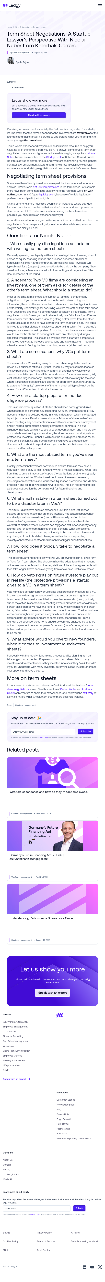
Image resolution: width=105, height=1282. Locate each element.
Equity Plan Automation (15, 1021)
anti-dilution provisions (46, 186)
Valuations (8, 1046)
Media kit (8, 1179)
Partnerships (63, 1128)
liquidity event (47, 194)
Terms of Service (46, 1241)
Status (6, 1232)
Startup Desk (54, 157)
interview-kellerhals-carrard (34, 27)
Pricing (6, 1169)
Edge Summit (64, 1119)
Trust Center (43, 1250)
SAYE (6, 1070)
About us (7, 1159)
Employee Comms (12, 1055)
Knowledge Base (65, 1104)
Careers (7, 1164)
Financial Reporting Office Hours (74, 1138)
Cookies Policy (10, 1241)
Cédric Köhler (68, 689)
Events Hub (63, 1114)
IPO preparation (11, 1065)
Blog (17, 27)
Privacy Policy (43, 737)
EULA (5, 1250)
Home (9, 27)
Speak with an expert (39, 115)
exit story (88, 692)
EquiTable (62, 1133)
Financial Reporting (13, 1036)
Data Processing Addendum (86, 1241)
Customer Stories (66, 1099)
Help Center (63, 1123)
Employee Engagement (15, 1026)
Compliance (9, 1031)
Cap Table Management (16, 1041)
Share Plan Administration (16, 1050)
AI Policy (75, 1232)
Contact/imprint (11, 1174)
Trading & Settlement (14, 1060)
